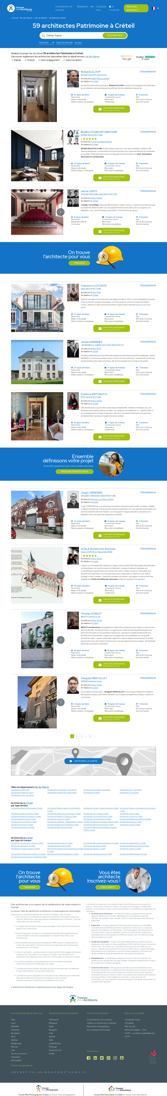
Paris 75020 (97, 198)
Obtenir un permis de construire (101, 1023)
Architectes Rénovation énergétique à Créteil (101, 843)
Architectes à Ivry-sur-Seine (131, 790)
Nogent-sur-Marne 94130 (103, 499)
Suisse (51, 1053)
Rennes (14, 1046)
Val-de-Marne (41, 18)
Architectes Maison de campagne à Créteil (64, 813)
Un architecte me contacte (63, 8)
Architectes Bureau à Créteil (131, 822)
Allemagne (54, 1019)
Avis (92, 6)
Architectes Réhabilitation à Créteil (133, 854)
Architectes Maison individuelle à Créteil (26, 808)
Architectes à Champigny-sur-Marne (62, 790)
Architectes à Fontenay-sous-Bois (97, 790)
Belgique (53, 1023)
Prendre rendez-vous (74, 471)
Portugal (53, 1046)
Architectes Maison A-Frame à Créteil (62, 816)
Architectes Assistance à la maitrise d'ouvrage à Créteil (65, 850)
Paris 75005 (97, 685)
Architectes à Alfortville (20, 790)
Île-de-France (26, 18)
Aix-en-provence (19, 1053)
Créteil (95, 81)
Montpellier (16, 1060)
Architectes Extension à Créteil (23, 846)
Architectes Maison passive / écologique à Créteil (63, 809)
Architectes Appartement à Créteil (97, 819)
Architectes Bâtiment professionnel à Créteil (101, 822)
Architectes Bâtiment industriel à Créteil (63, 824)
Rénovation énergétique (98, 1026)
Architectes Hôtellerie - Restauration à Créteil (65, 822)
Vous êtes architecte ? (133, 8)
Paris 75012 (96, 348)
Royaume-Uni (55, 1050)
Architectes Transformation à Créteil (25, 848)
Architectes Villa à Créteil (129, 813)
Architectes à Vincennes (129, 792)
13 (90, 736)
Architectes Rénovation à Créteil (60, 843)
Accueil (15, 18)
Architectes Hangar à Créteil (22, 824)
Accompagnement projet (98, 1029)
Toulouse (15, 1029)
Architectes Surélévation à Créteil (133, 843)
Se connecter (114, 8)
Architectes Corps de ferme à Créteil (98, 816)
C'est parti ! (108, 887)
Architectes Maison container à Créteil (26, 816)
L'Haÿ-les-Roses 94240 (102, 142)
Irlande (52, 1036)
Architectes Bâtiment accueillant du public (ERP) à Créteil (100, 828)
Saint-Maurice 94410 (100, 78)
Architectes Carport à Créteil (131, 816)
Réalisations (82, 6)
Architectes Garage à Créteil (58, 819)
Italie (51, 1040)
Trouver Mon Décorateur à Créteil (108, 1095)
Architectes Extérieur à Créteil (22, 827)
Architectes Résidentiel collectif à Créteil (135, 819)
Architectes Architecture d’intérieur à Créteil (28, 854)
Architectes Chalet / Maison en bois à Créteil (101, 808)
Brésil (51, 1026)
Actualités (129, 1023)
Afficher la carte (83, 761)
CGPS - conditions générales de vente (139, 1035)
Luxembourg (54, 1043)
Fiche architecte (148, 71)
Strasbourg (16, 1043)
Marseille (15, 1026)
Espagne (53, 1029)
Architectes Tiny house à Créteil (96, 813)
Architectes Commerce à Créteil (23, 822)
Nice (13, 1036)
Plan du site (130, 1026)
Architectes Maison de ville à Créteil (25, 813)
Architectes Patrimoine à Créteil (59, 827)
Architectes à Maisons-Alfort (22, 792)
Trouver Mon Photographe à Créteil (33, 1095)
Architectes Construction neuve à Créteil (27, 843)
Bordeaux (15, 1033)
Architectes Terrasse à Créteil (95, 846)
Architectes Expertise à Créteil (59, 846)
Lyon (13, 1023)
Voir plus (78, 42)
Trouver (79, 263)
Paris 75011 (96, 292)
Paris (13, 1019)
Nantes (14, 1040)
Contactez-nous (101, 8)
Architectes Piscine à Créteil (94, 848)
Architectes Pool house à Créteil (23, 819)
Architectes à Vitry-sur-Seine (22, 795)
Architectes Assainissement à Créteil (98, 854)
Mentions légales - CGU (136, 1029)
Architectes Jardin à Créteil (130, 848)
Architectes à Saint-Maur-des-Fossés (61, 792)
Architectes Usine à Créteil (130, 824)
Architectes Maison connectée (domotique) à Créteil (138, 809)
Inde (51, 1033)
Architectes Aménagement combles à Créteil (29, 857)
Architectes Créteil (57, 18)
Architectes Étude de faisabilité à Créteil (63, 854)
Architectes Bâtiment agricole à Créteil (99, 824)
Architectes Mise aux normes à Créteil (134, 846)
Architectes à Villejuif (92, 792)
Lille (13, 1050)
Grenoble (15, 1057)
